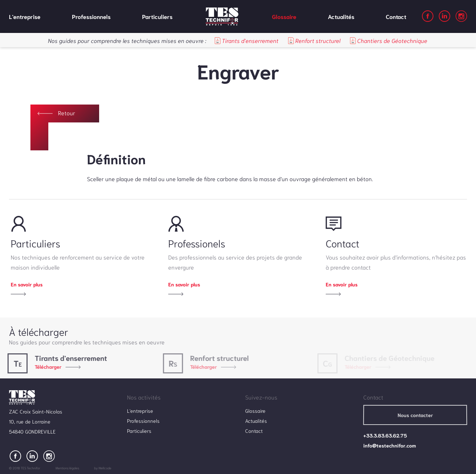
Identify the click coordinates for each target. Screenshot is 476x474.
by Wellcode (102, 468)
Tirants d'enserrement (246, 40)
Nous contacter (415, 415)
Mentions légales (67, 468)
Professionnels (91, 16)
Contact (396, 16)
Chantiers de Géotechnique (388, 40)
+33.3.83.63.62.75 (385, 435)
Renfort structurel (314, 40)
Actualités (341, 16)
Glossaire (284, 16)
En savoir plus (27, 284)
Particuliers (157, 16)
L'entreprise (24, 16)
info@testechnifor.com (389, 445)
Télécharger (46, 366)
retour (66, 112)
